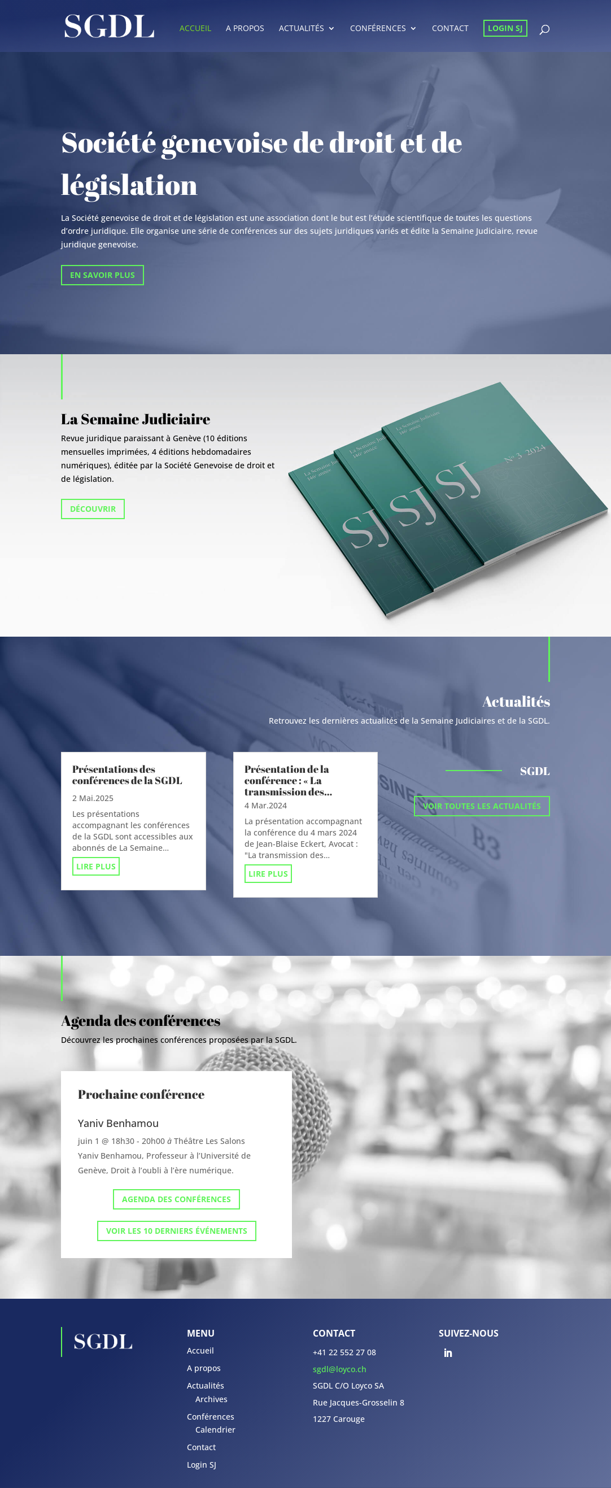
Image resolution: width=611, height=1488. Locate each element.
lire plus (96, 866)
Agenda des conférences (176, 1199)
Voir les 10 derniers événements (176, 1230)
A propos (245, 28)
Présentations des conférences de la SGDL (127, 774)
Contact (450, 28)
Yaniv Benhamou (118, 1123)
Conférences (378, 28)
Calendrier (215, 1429)
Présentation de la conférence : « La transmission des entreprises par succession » (287, 791)
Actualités (301, 28)
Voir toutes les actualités (482, 805)
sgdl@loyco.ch (339, 1369)
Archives (211, 1399)
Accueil (195, 28)
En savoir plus (102, 274)
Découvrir (93, 508)
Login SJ (505, 28)
